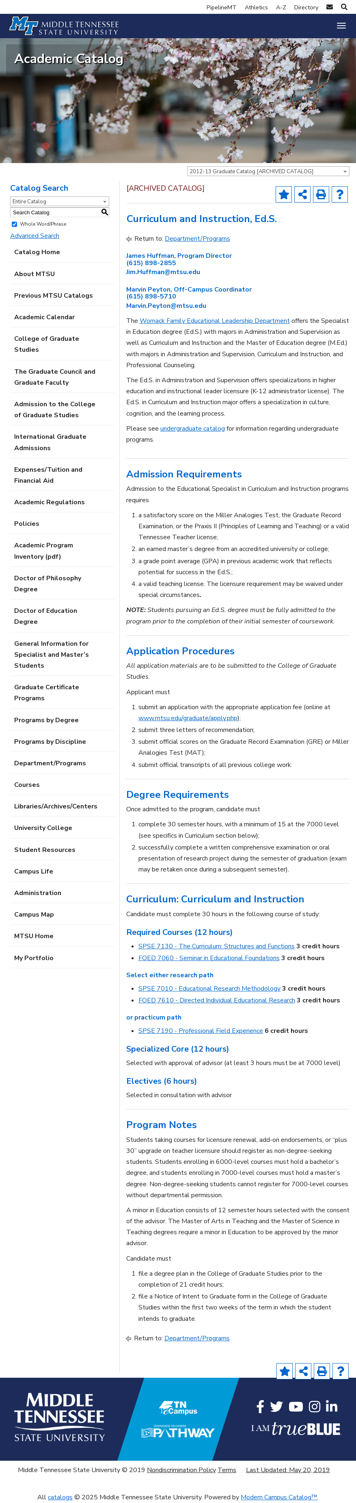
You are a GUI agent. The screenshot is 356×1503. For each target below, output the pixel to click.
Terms (227, 1470)
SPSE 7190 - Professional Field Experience (200, 1030)
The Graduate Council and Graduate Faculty (54, 377)
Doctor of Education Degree (45, 616)
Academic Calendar (44, 317)
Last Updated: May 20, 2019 (288, 1470)
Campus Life (33, 871)
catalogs (60, 1497)
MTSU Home (34, 936)
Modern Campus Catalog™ (279, 1497)
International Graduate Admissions (50, 442)
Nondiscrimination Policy (181, 1470)
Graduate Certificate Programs (46, 693)
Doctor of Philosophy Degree (47, 584)
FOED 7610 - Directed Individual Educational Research (216, 1000)
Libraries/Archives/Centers (55, 806)
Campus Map (34, 914)
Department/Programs (50, 763)
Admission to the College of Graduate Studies (54, 410)
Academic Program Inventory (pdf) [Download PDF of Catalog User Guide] (43, 551)
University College (43, 827)
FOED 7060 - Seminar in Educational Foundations (209, 958)
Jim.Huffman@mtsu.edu (163, 272)
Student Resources (45, 849)
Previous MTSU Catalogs (53, 295)
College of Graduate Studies (46, 344)
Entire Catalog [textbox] (29, 201)
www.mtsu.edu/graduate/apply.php (187, 718)
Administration (37, 893)
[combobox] (268, 171)
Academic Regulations (49, 502)
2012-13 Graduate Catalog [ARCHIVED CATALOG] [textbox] (251, 171)
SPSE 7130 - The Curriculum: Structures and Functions (216, 946)
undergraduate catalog (192, 428)
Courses (27, 784)
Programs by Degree (46, 720)
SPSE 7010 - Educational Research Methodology (209, 988)
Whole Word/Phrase (43, 224)
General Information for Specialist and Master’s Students (51, 654)
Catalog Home (37, 252)
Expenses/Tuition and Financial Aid (48, 475)
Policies (26, 523)
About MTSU (34, 274)
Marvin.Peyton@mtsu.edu (166, 305)
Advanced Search (34, 235)
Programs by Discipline (50, 741)
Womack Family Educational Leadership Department (215, 320)
